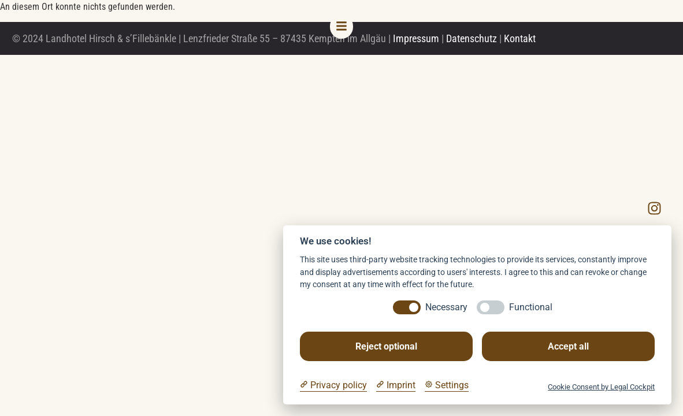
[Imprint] (395, 385)
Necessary (446, 307)
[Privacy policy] (333, 385)
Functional (530, 307)
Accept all (568, 346)
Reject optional (386, 346)
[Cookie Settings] (447, 385)
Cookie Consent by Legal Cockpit (601, 386)
